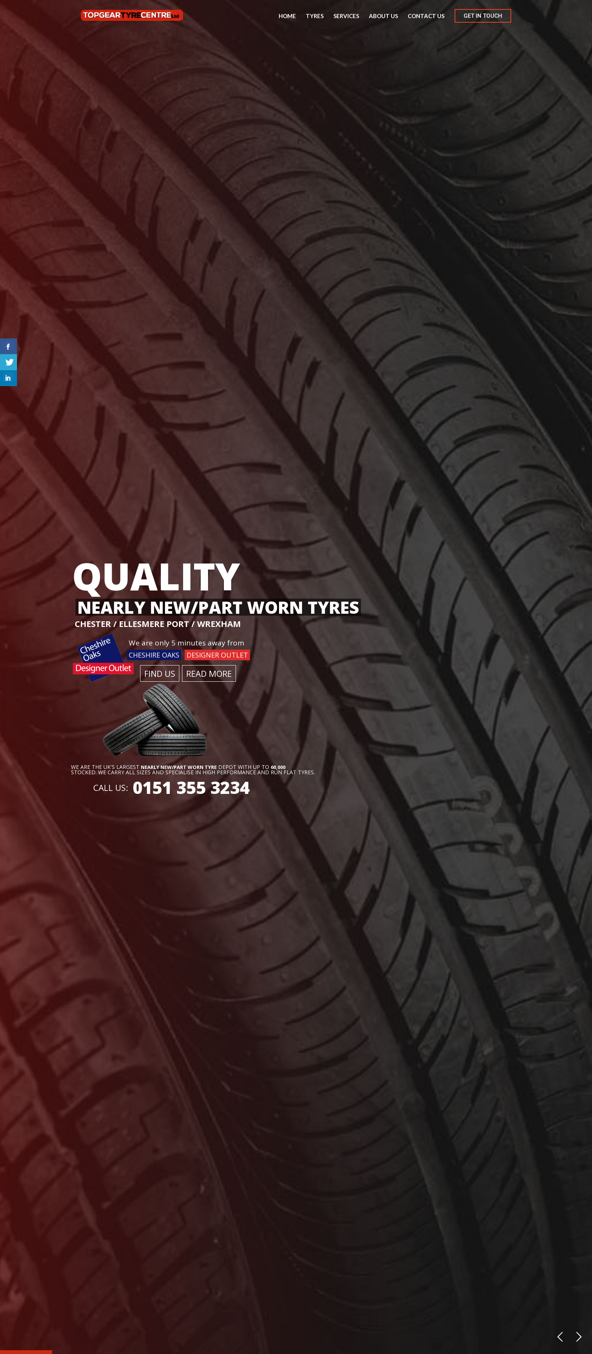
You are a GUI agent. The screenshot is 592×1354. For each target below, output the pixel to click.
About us (383, 15)
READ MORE (209, 673)
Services (346, 15)
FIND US (159, 673)
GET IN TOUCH (483, 15)
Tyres (315, 15)
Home (287, 15)
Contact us (426, 15)
